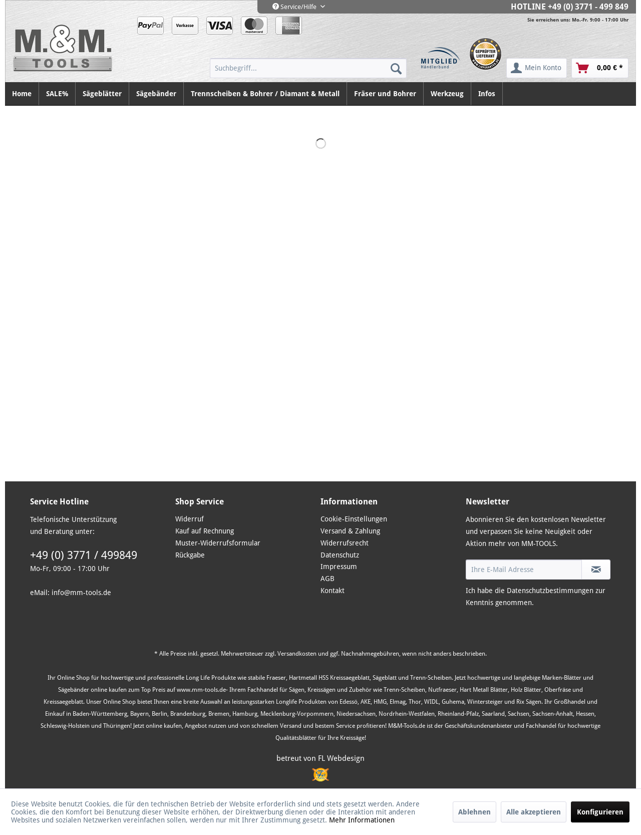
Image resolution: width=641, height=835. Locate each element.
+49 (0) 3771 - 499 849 (588, 7)
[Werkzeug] (447, 93)
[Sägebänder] (156, 93)
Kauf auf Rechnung (204, 531)
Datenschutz (339, 555)
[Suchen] (396, 68)
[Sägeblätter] (102, 93)
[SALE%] (57, 93)
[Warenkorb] (599, 68)
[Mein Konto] (536, 68)
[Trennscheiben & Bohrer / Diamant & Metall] (265, 93)
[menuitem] (308, 68)
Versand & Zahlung (350, 531)
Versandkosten (296, 653)
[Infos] (487, 93)
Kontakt (332, 591)
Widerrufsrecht (344, 543)
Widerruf (189, 519)
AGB (327, 579)
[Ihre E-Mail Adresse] (524, 570)
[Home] (22, 93)
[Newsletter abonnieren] (595, 570)
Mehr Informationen (362, 820)
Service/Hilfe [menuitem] (295, 7)
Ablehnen (474, 812)
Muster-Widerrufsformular (217, 543)
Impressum (338, 567)
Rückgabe (190, 555)
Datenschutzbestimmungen (550, 591)
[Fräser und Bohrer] (385, 93)
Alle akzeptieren (533, 812)
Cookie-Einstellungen (353, 519)
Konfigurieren (600, 812)
